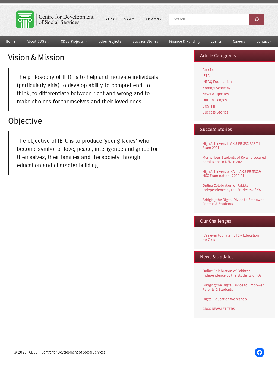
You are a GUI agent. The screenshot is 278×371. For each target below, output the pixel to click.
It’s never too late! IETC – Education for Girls (231, 238)
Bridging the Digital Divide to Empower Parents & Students (233, 202)
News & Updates (216, 94)
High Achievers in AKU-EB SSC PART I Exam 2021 (231, 146)
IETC (206, 75)
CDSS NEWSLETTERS (219, 309)
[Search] (256, 19)
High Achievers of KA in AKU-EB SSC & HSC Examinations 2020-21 (232, 174)
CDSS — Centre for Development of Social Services (67, 352)
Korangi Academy (216, 88)
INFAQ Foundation (217, 81)
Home (10, 41)
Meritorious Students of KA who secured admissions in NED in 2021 (234, 160)
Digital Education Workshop (225, 299)
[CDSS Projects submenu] (85, 42)
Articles (208, 70)
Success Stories (215, 112)
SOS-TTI (209, 106)
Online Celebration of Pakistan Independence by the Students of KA (232, 188)
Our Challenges (215, 100)
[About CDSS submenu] (48, 42)
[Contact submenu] (271, 42)
